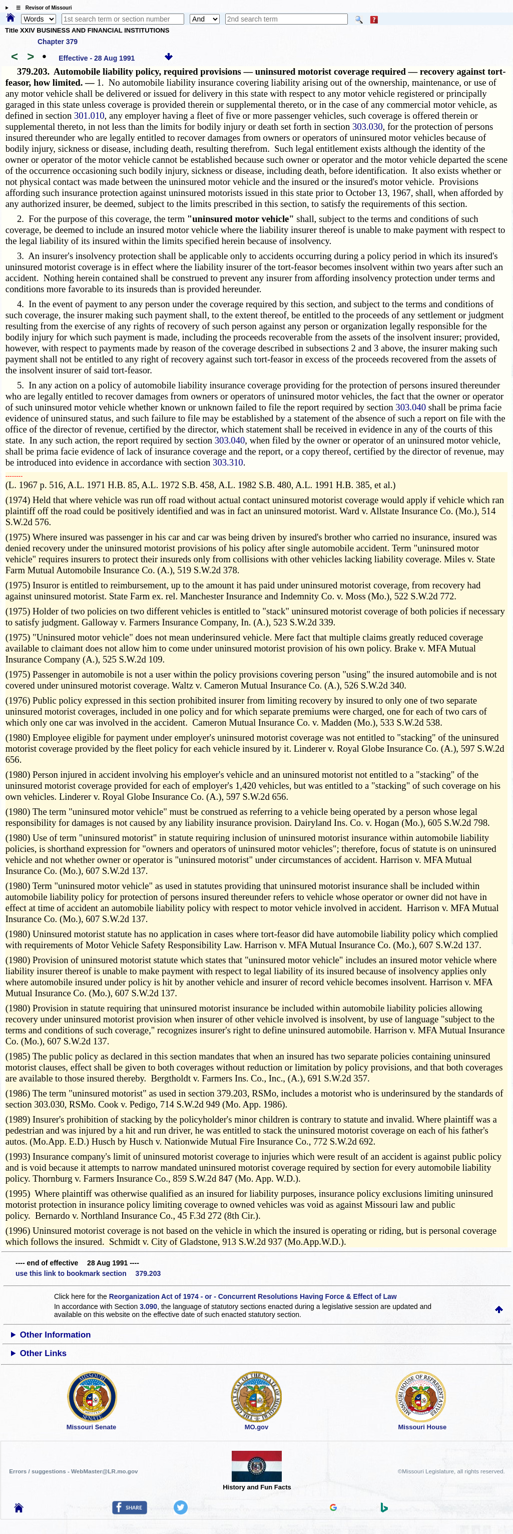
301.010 (89, 115)
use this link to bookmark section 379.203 (88, 1273)
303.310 (228, 462)
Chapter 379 (58, 42)
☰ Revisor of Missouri (41, 8)
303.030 (367, 126)
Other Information (55, 1335)
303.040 (410, 407)
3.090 (148, 1306)
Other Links (43, 1353)
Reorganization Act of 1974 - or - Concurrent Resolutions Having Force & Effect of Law (253, 1296)
